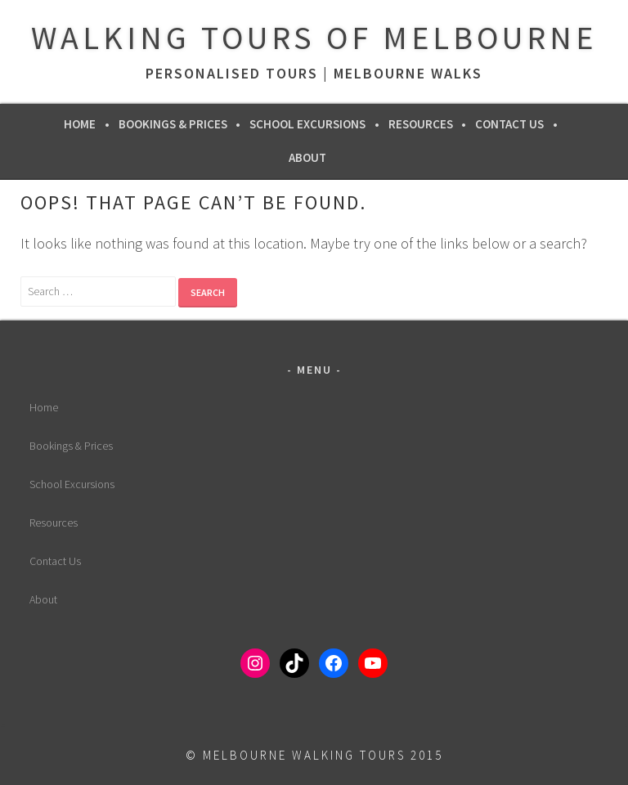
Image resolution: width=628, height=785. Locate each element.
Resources (420, 124)
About (307, 157)
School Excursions (307, 124)
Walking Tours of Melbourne (314, 37)
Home (80, 124)
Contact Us (509, 124)
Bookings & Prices (173, 124)
